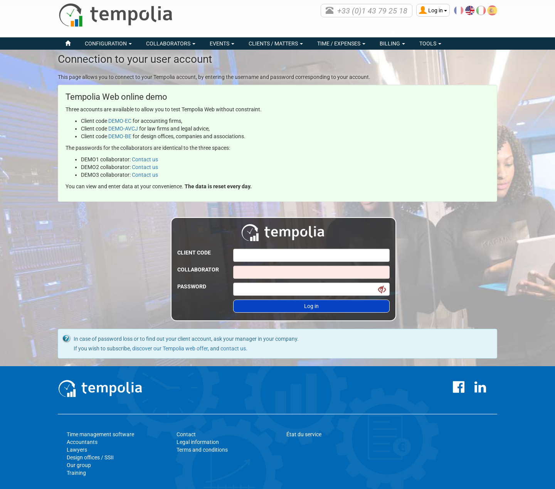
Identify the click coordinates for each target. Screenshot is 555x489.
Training (76, 473)
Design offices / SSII (90, 457)
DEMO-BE (119, 136)
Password (191, 286)
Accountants (82, 442)
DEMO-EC (119, 121)
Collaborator (198, 269)
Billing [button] (392, 43)
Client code (194, 253)
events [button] (222, 43)
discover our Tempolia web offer (170, 348)
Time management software (100, 434)
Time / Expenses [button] (341, 43)
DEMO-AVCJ (123, 129)
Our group (79, 465)
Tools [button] (430, 43)
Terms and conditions (202, 450)
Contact (186, 434)
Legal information (198, 442)
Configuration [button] (108, 43)
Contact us (145, 159)
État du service (303, 434)
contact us (233, 348)
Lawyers (77, 450)
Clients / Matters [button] (276, 43)
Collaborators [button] (170, 43)
